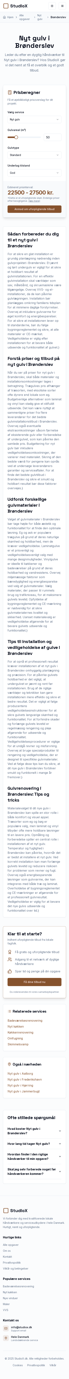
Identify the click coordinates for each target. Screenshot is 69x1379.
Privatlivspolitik (12, 1262)
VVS (5, 1310)
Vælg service (16, 112)
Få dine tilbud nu (34, 981)
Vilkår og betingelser (15, 1268)
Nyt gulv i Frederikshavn (25, 1079)
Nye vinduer (10, 1298)
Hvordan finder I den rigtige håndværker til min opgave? (34, 1156)
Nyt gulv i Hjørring (20, 1085)
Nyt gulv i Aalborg (20, 1073)
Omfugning (15, 1038)
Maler (6, 1304)
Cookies (18, 1365)
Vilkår (52, 1365)
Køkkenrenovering (20, 1032)
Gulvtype (13, 147)
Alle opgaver (11, 1244)
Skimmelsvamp (18, 1044)
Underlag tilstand (19, 165)
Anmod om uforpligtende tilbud (34, 209)
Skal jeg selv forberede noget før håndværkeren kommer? (34, 1171)
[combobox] (34, 119)
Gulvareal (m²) (17, 130)
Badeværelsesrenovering (25, 1020)
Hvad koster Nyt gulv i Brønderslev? (34, 1131)
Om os (7, 1250)
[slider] (16, 137)
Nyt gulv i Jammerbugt (24, 1091)
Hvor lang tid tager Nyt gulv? (34, 1144)
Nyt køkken (16, 1026)
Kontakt (7, 1256)
